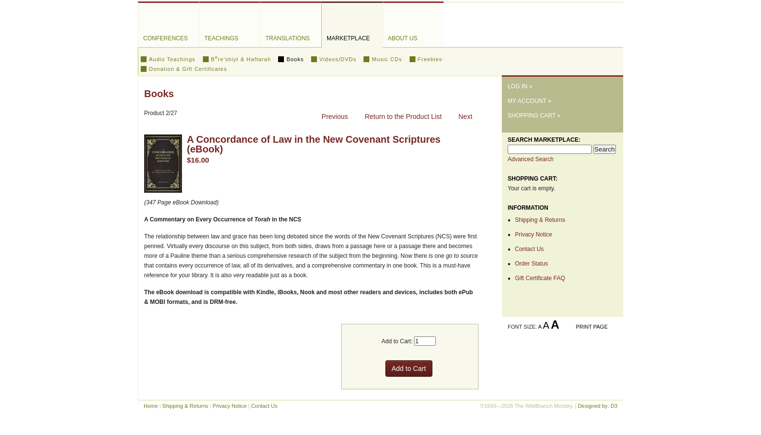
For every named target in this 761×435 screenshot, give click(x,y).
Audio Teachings (172, 59)
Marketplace (348, 38)
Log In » (520, 86)
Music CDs (387, 59)
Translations (287, 38)
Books (295, 59)
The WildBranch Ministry (562, 35)
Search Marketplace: (544, 139)
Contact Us (529, 249)
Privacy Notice (533, 234)
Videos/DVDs (337, 59)
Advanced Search (531, 159)
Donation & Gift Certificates (188, 69)
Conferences (165, 38)
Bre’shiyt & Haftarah (241, 59)
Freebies (430, 59)
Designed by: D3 (597, 406)
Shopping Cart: (533, 178)
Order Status (531, 263)
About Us (402, 38)
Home (151, 406)
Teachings (221, 38)
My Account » (529, 101)
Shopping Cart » (534, 115)
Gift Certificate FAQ (540, 278)
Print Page (592, 327)
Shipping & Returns (540, 220)
